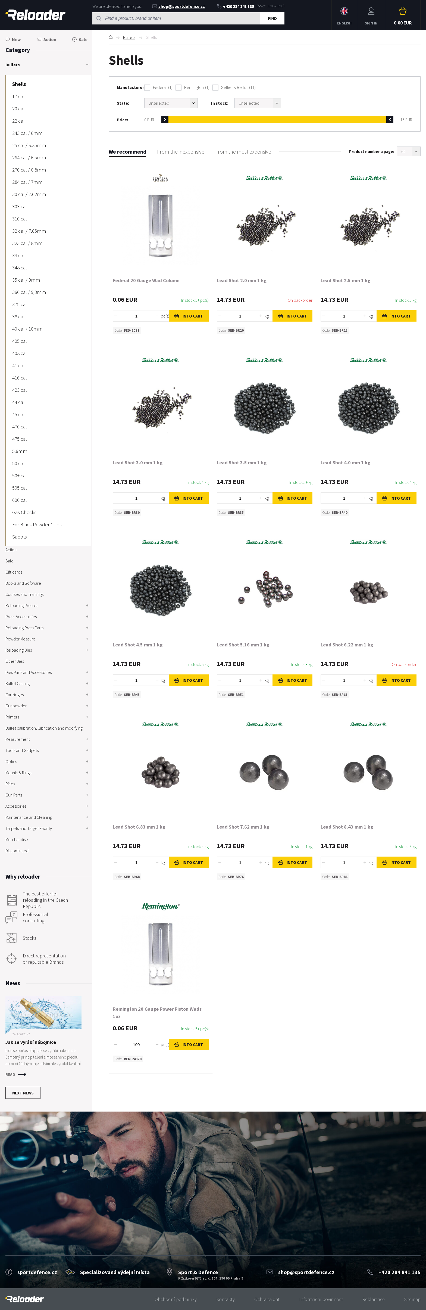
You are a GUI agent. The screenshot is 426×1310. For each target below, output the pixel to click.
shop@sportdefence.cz (178, 6)
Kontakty (225, 1299)
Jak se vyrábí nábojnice (30, 1042)
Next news (23, 1093)
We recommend (127, 151)
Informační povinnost (321, 1299)
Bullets (129, 37)
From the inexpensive (180, 151)
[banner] (24, 1299)
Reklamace (373, 1299)
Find (272, 18)
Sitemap (412, 1299)
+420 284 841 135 (235, 6)
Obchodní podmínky (176, 1299)
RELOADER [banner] (35, 15)
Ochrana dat (267, 1299)
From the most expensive (243, 151)
